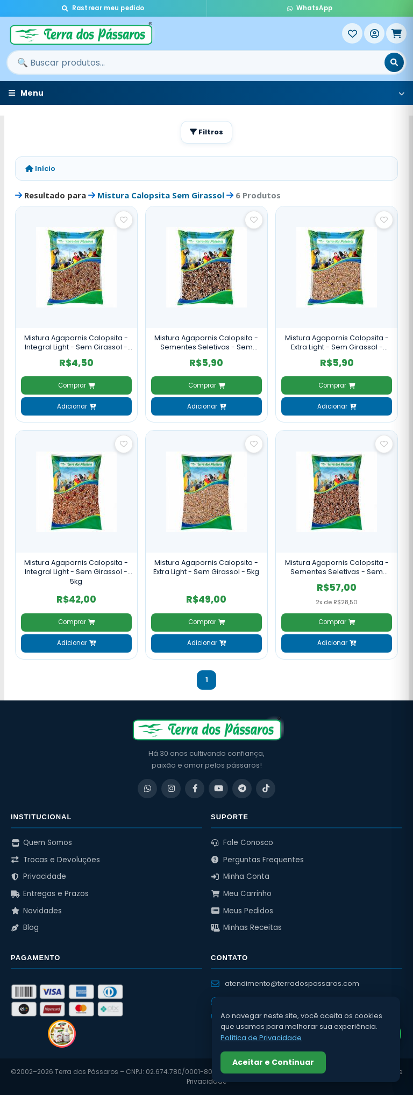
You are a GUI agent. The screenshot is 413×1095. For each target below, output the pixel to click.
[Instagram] (171, 788)
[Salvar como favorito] (124, 220)
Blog (25, 927)
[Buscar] (394, 62)
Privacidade (38, 876)
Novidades (36, 911)
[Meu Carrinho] (396, 33)
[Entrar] (374, 33)
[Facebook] (194, 788)
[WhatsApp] (147, 788)
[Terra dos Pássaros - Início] (174, 33)
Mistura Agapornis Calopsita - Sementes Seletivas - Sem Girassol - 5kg (337, 567)
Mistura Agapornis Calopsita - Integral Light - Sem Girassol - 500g (76, 342)
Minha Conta (240, 876)
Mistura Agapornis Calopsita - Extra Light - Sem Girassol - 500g (337, 342)
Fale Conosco (242, 843)
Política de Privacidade (261, 1038)
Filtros (206, 132)
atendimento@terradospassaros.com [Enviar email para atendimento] (285, 983)
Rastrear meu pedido (103, 8)
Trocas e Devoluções (55, 860)
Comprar (76, 385)
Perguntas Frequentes (257, 860)
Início (40, 168)
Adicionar (76, 406)
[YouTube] (218, 788)
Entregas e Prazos (50, 894)
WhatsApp (309, 8)
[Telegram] (242, 788)
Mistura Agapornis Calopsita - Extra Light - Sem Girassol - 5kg (206, 567)
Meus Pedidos (242, 911)
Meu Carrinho (241, 894)
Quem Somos (41, 843)
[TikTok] (265, 788)
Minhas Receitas (246, 927)
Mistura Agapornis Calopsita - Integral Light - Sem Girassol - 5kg (76, 572)
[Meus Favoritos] (352, 33)
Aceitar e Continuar (273, 1062)
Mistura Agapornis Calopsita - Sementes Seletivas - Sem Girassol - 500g (206, 342)
